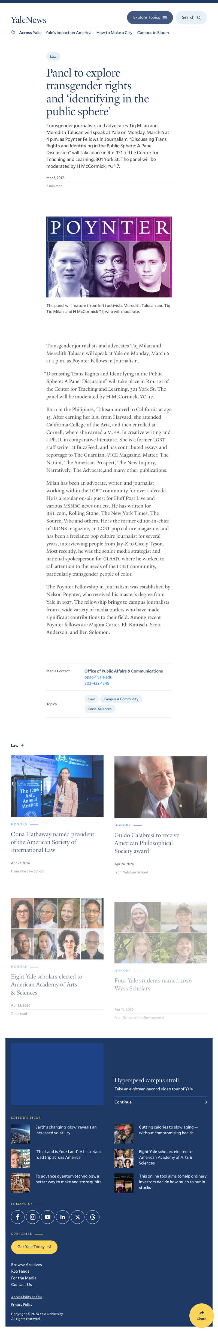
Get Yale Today (34, 1246)
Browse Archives (26, 1264)
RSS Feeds (20, 1271)
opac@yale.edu (98, 683)
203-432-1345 (96, 689)
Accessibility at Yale (26, 1296)
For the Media (24, 1278)
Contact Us (21, 1284)
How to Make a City (114, 32)
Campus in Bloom (153, 32)
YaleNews (28, 21)
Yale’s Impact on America (68, 32)
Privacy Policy (21, 1304)
